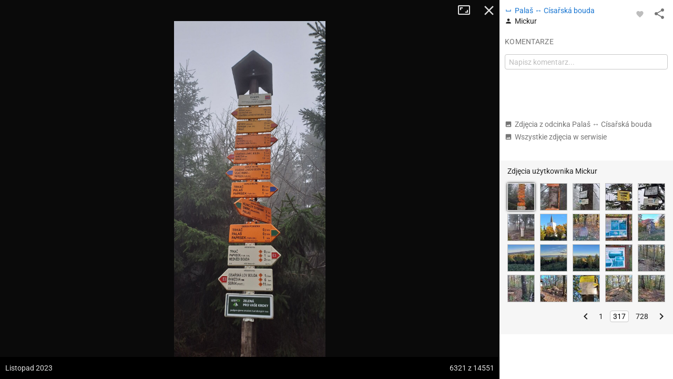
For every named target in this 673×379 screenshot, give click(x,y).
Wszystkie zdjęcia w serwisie (556, 137)
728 (642, 316)
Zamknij (488, 10)
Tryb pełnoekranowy (467, 10)
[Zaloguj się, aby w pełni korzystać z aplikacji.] (639, 13)
